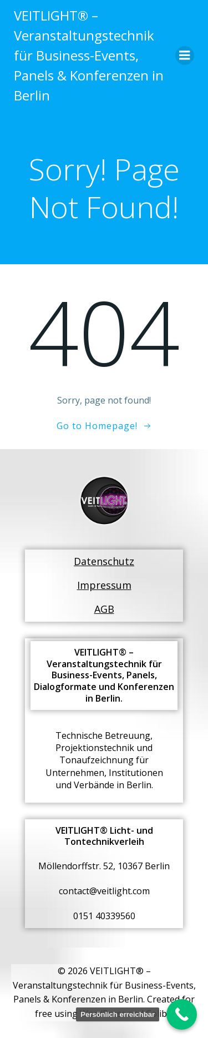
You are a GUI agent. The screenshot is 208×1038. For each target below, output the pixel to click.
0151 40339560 (104, 916)
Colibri (159, 1013)
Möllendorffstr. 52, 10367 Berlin (104, 866)
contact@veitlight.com (104, 891)
